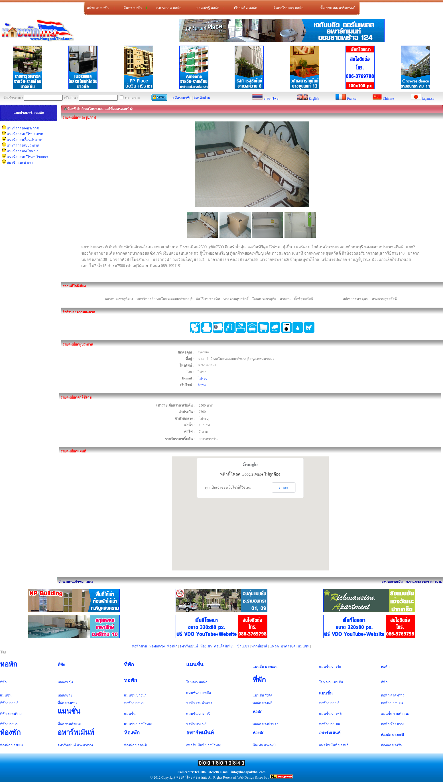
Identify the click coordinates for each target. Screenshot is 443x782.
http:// (202, 385)
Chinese (388, 99)
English (314, 99)
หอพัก (8, 664)
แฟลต (274, 646)
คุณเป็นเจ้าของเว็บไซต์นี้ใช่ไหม (228, 487)
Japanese (428, 99)
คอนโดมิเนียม (224, 646)
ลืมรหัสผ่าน (202, 98)
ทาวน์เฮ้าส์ (259, 646)
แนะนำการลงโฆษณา (22, 151)
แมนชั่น (303, 646)
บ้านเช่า (243, 646)
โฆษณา (192, 682)
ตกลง (283, 487)
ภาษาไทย (271, 99)
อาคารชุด (288, 646)
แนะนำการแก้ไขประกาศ (25, 134)
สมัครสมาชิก (181, 98)
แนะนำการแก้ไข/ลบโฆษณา (27, 157)
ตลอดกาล (130, 98)
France (351, 99)
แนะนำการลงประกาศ (23, 128)
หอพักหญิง (157, 646)
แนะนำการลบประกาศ (23, 145)
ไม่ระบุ (203, 379)
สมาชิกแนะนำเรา (20, 162)
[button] (250, 508)
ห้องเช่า (206, 646)
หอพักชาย (139, 646)
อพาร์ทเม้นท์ (189, 646)
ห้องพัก (172, 646)
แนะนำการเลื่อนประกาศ (24, 140)
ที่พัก (61, 664)
